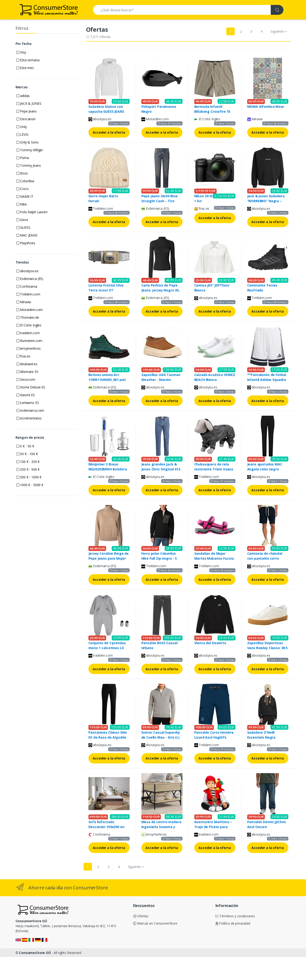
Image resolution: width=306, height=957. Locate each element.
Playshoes (25, 243)
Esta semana (28, 60)
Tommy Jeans (28, 165)
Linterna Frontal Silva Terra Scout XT (106, 287)
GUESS (23, 227)
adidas (23, 95)
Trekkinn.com (28, 294)
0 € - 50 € (25, 446)
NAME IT (25, 196)
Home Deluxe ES (30, 387)
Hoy (21, 52)
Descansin (26, 119)
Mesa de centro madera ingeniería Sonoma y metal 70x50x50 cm (161, 827)
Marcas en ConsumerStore (155, 923)
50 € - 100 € (27, 454)
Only (21, 126)
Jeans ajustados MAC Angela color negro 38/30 (264, 469)
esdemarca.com (30, 410)
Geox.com (26, 379)
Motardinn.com (29, 309)
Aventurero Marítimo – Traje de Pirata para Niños (213, 827)
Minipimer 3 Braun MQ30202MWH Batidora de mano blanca (107, 469)
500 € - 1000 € (29, 477)
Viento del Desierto (210, 643)
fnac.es (23, 356)
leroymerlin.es (28, 348)
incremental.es (29, 418)
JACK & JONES (28, 103)
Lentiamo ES (27, 402)
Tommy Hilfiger (29, 150)
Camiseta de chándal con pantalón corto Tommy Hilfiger (264, 558)
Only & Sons (27, 142)
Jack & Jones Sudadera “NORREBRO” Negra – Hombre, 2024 (266, 201)
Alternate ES (27, 371)
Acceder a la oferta (109, 132)
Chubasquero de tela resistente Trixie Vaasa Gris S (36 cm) (213, 469)
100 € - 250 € (28, 461)
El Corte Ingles (29, 325)
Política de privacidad (232, 923)
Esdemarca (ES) (30, 278)
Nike (21, 204)
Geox (22, 219)
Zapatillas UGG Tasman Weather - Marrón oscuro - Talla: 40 (160, 379)
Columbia (25, 181)
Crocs (22, 188)
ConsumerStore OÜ (35, 952)
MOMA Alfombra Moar (265, 106)
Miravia (23, 302)
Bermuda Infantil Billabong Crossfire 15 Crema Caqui (212, 111)
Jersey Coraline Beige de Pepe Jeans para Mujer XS (108, 558)
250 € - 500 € (28, 469)
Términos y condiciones (235, 916)
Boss (22, 173)
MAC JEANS (26, 235)
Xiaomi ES (25, 395)
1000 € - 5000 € (30, 485)
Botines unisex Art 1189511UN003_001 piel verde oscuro (107, 379)
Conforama (26, 286)
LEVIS (22, 134)
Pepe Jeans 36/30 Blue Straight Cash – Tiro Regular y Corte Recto (159, 201)
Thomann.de (27, 317)
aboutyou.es (27, 271)
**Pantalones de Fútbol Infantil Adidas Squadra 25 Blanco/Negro (266, 379)
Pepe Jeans (26, 111)
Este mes (25, 68)
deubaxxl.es (26, 364)
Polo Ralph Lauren (32, 212)
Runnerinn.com (29, 340)
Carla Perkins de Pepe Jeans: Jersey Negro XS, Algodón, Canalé (160, 290)
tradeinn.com (28, 333)
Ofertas (141, 916)
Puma (22, 157)
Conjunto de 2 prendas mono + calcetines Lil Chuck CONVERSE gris (107, 648)
